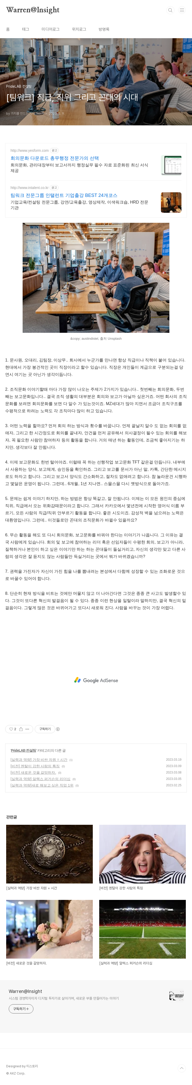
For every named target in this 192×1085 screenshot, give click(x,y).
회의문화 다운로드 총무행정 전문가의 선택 (55, 158)
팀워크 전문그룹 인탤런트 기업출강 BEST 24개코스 (64, 195)
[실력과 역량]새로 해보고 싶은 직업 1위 (42, 785)
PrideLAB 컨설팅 (23, 750)
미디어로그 (51, 29)
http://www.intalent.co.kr (30, 188)
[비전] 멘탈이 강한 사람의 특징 (35, 766)
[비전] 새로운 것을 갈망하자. (33, 772)
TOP (182, 1068)
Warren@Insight (33, 10)
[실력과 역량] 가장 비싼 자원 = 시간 (39, 760)
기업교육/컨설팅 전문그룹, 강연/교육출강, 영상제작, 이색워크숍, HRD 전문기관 (79, 205)
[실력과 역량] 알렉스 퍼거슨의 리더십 (40, 779)
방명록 (104, 29)
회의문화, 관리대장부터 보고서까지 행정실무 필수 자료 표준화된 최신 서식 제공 (79, 168)
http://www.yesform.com (30, 150)
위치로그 (79, 29)
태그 (25, 29)
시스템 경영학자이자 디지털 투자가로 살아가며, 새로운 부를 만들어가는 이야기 (64, 998)
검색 (170, 10)
